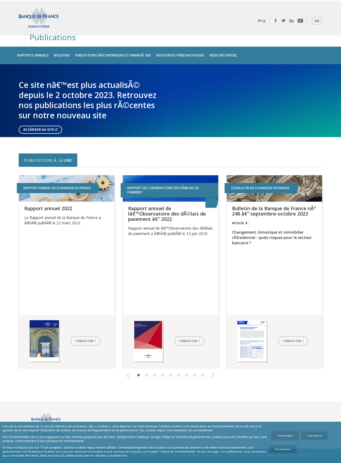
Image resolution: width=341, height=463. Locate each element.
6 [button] (178, 363)
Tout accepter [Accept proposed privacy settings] (285, 435)
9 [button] (202, 363)
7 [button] (186, 363)
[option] (170, 88)
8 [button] (194, 363)
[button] (128, 363)
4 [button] (162, 363)
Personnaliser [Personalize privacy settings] (283, 449)
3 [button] (154, 363)
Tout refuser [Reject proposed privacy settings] (314, 435)
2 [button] (146, 363)
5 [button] (170, 363)
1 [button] (138, 363)
